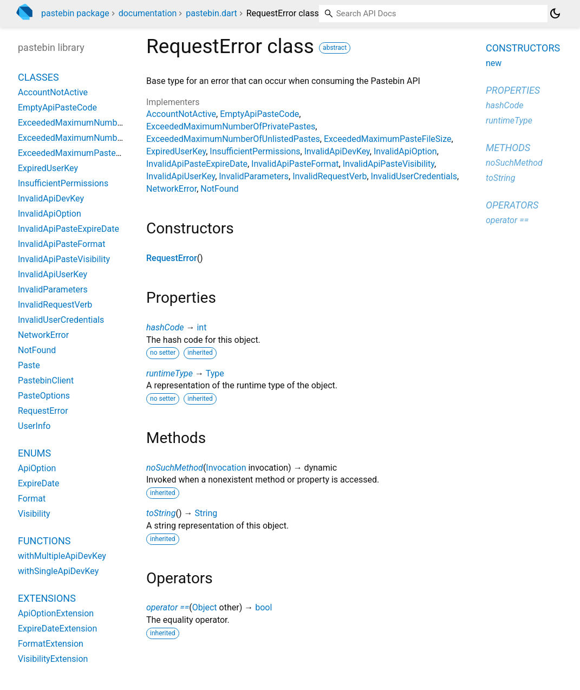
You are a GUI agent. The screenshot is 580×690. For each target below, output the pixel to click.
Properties (513, 90)
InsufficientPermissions (255, 151)
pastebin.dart (211, 13)
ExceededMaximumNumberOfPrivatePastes (230, 126)
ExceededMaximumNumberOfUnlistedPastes (233, 139)
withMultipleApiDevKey (62, 556)
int (201, 327)
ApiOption (37, 468)
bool (263, 607)
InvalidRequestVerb (329, 176)
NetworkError (171, 189)
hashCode (165, 327)
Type (215, 373)
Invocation (226, 468)
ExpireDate (39, 483)
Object (204, 607)
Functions (44, 540)
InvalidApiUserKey (180, 176)
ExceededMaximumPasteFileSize (388, 139)
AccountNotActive (181, 114)
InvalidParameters (254, 176)
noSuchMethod (174, 468)
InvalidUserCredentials (414, 176)
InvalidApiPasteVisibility (388, 164)
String (205, 513)
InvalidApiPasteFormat (295, 164)
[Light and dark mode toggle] (555, 13)
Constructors (523, 48)
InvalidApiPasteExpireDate (196, 164)
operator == (167, 607)
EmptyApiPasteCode (259, 114)
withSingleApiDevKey (58, 571)
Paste (29, 365)
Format (31, 498)
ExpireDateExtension (57, 628)
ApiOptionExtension (56, 613)
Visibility (34, 514)
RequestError (171, 258)
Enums (34, 453)
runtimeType (169, 373)
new (493, 63)
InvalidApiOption (405, 151)
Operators (512, 205)
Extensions (47, 598)
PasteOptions (44, 395)
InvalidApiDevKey (337, 151)
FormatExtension (50, 644)
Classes (38, 77)
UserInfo (34, 426)
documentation (148, 13)
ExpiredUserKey (176, 151)
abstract (335, 47)
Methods (508, 147)
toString (160, 513)
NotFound (219, 189)
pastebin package (75, 13)
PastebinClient (46, 380)
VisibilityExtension (53, 659)
